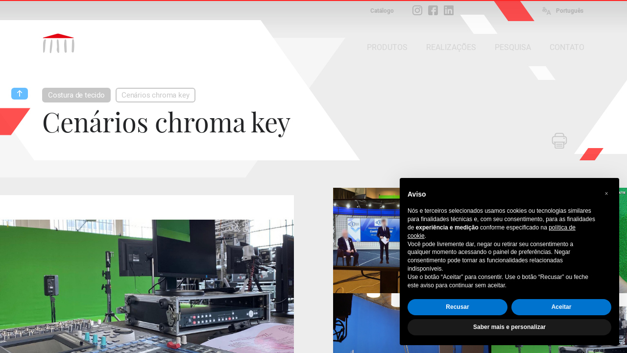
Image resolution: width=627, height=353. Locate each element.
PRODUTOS (387, 47)
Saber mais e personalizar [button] (509, 327)
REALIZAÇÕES (451, 47)
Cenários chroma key (155, 95)
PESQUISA (513, 47)
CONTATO (567, 47)
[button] (606, 194)
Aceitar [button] (562, 306)
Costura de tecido (76, 95)
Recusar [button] (457, 306)
